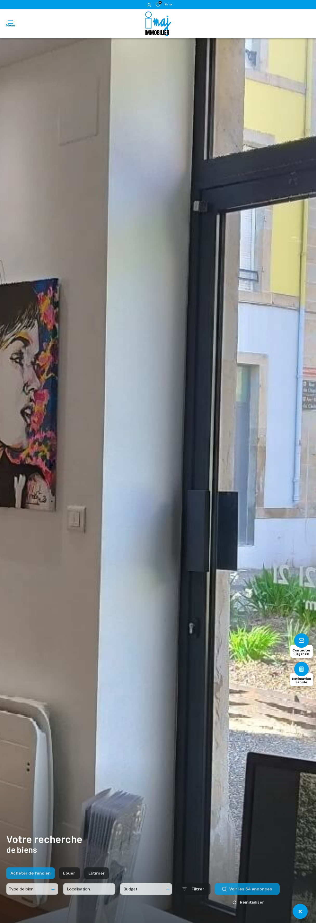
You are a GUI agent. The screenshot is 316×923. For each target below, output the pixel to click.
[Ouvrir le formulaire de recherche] (193, 901)
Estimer (96, 885)
